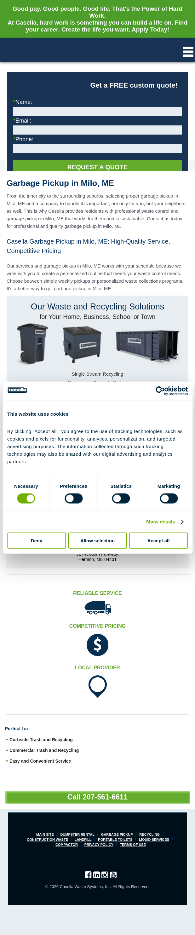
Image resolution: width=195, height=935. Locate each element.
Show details (160, 521)
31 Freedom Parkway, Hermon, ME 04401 (97, 556)
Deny (37, 540)
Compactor (66, 844)
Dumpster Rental (77, 834)
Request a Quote (97, 167)
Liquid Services (154, 839)
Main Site (45, 834)
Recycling (149, 834)
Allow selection (97, 540)
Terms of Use (133, 844)
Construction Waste (47, 839)
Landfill (83, 839)
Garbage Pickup (117, 834)
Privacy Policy (98, 844)
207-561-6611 (105, 797)
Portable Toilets (115, 839)
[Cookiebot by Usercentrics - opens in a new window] (160, 390)
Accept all (158, 540)
